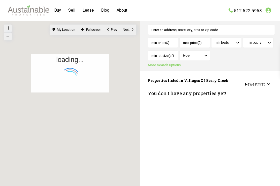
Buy (57, 10)
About (122, 10)
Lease (88, 10)
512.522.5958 (248, 10)
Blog (105, 10)
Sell (71, 10)
